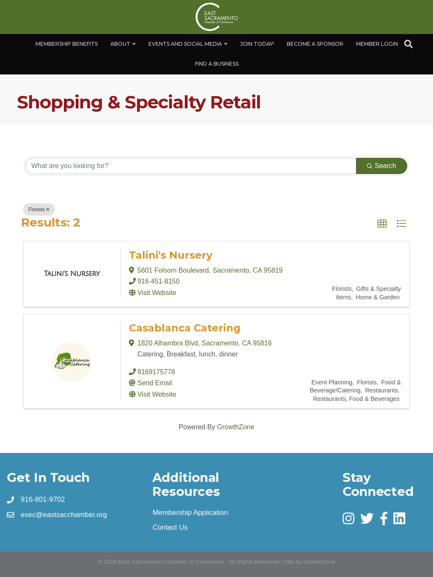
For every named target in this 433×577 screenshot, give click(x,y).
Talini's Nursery (170, 255)
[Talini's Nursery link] (72, 274)
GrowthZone (235, 427)
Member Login (377, 44)
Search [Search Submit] (381, 165)
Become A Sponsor (315, 44)
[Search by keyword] (191, 166)
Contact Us (170, 527)
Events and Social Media (185, 44)
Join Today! (257, 44)
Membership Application (190, 512)
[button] (382, 223)
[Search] (408, 44)
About (120, 44)
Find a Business (216, 64)
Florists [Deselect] (38, 210)
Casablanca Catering (185, 328)
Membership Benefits (67, 44)
